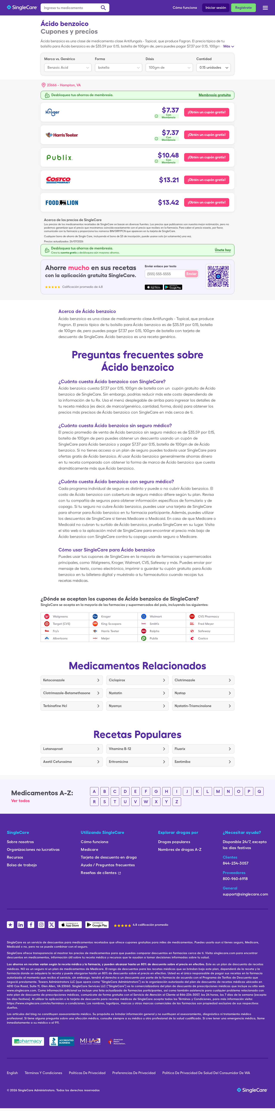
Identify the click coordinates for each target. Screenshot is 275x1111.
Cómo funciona (185, 8)
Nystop (180, 693)
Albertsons (60, 638)
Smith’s (154, 623)
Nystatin (115, 693)
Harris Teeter (110, 631)
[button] (61, 85)
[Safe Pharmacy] (28, 1041)
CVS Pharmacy (208, 616)
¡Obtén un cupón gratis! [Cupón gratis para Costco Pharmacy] (207, 180)
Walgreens (60, 616)
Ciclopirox (117, 680)
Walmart (156, 616)
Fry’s (56, 631)
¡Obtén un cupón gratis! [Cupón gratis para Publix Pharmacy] (207, 157)
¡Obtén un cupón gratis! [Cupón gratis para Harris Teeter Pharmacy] (207, 135)
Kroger (106, 616)
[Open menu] (265, 8)
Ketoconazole (54, 680)
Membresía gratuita (215, 95)
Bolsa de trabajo (22, 865)
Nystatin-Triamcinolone (193, 706)
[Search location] (64, 85)
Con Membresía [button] (169, 116)
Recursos (15, 857)
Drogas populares (174, 841)
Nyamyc (115, 706)
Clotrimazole (185, 680)
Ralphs (154, 631)
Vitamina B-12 (120, 749)
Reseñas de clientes (101, 872)
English (12, 1073)
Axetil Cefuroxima (57, 762)
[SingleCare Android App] (97, 924)
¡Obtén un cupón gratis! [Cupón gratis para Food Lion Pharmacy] (207, 202)
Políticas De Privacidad (87, 1073)
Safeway (204, 631)
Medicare (89, 849)
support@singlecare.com (245, 894)
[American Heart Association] (118, 1041)
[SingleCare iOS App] (70, 924)
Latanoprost (53, 749)
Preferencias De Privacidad (134, 1073)
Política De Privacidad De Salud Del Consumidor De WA (206, 1073)
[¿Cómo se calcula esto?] (166, 116)
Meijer (105, 638)
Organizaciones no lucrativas (33, 849)
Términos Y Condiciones (43, 1073)
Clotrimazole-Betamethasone (66, 693)
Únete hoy (223, 250)
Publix (154, 638)
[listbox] (68, 64)
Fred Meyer (206, 623)
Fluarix (180, 749)
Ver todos (20, 800)
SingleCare (25, 1090)
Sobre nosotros (20, 841)
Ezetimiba (182, 762)
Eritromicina (118, 762)
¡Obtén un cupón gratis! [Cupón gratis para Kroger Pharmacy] (207, 112)
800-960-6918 (235, 878)
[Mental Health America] (90, 1041)
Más (226, 46)
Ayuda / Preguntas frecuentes (108, 865)
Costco (203, 638)
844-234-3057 (235, 863)
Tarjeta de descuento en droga (109, 857)
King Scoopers (111, 623)
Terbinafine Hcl (55, 706)
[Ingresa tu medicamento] (75, 7)
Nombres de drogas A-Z (180, 849)
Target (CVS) (61, 623)
